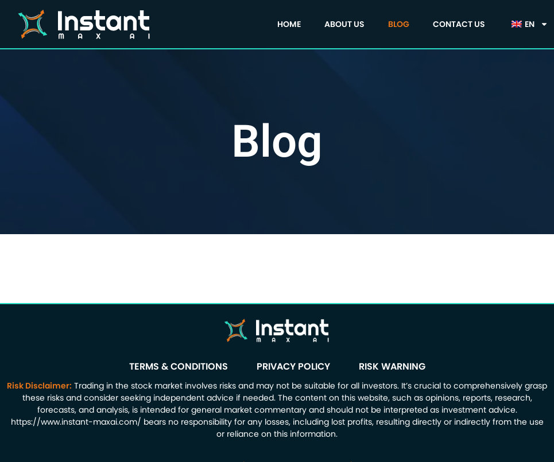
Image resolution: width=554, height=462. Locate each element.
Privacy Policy (293, 366)
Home (289, 24)
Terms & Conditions (178, 366)
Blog (398, 24)
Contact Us (459, 24)
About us (344, 24)
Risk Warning (392, 366)
